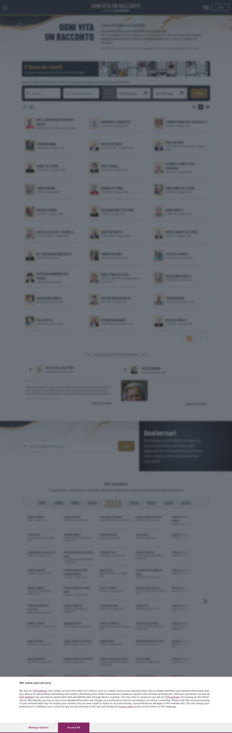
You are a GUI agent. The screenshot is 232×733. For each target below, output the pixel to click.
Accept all (73, 727)
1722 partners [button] (40, 690)
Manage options (39, 727)
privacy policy (126, 706)
